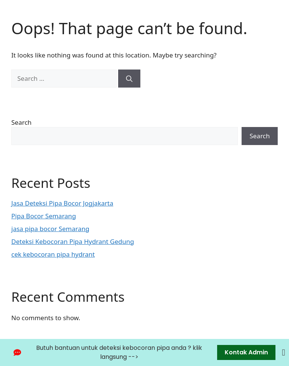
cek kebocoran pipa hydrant (53, 254)
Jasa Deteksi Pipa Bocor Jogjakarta (62, 203)
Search (21, 122)
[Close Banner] (283, 352)
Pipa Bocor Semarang (43, 216)
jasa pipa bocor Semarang (50, 228)
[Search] (129, 79)
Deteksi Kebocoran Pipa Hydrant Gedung (72, 241)
